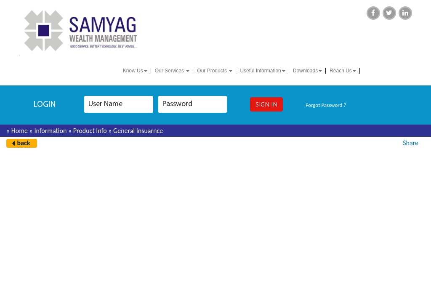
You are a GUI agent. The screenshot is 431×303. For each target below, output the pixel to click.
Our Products (214, 71)
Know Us (135, 71)
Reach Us (343, 71)
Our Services (172, 71)
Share (410, 143)
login (45, 105)
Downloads (307, 71)
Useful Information (262, 71)
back (23, 143)
